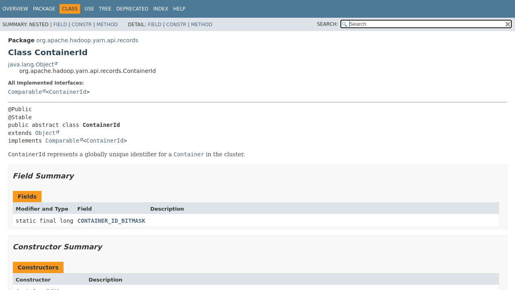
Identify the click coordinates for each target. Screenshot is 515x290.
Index (161, 9)
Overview (15, 9)
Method (107, 24)
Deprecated (132, 9)
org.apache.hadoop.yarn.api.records (87, 40)
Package (44, 9)
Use (89, 9)
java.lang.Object (31, 64)
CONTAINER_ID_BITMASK (111, 221)
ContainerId (68, 92)
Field (60, 24)
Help (179, 9)
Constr (82, 24)
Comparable (25, 92)
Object (45, 133)
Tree (105, 9)
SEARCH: (327, 24)
